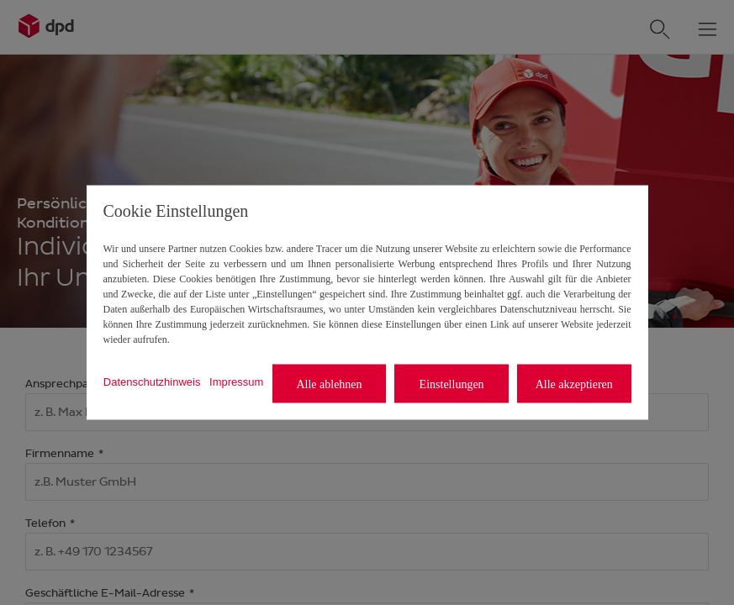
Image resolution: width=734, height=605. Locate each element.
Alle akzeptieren (574, 383)
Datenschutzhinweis (152, 381)
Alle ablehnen (329, 383)
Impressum (236, 381)
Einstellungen (452, 383)
